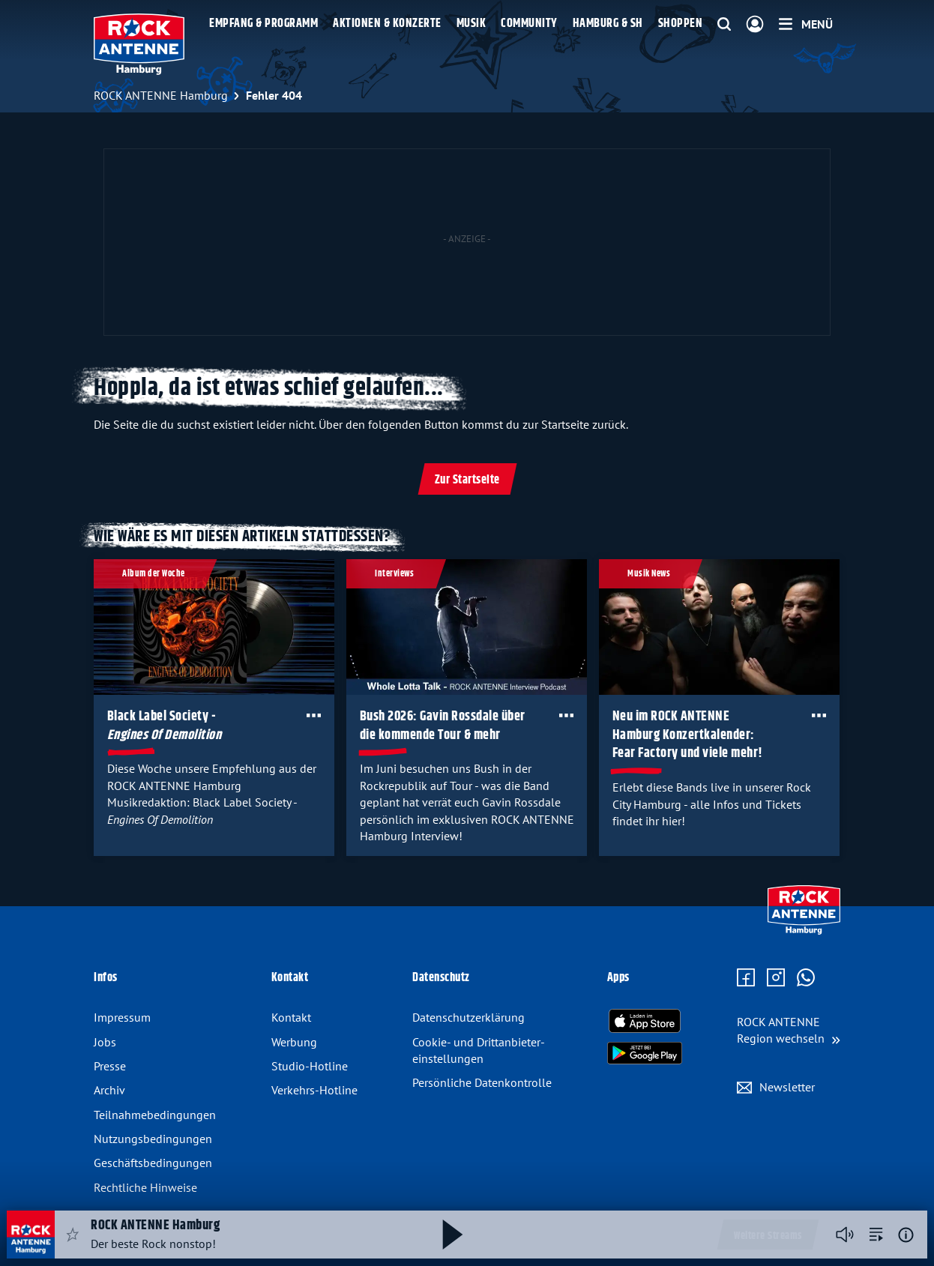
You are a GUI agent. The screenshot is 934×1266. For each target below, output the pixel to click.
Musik (471, 23)
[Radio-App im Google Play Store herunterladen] (644, 1053)
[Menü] (805, 24)
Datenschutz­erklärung (468, 1017)
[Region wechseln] (788, 1030)
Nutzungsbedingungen (153, 1138)
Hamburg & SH (608, 23)
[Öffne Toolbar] (313, 715)
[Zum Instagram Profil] (776, 978)
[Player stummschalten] (845, 1234)
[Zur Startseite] (804, 931)
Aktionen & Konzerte (387, 23)
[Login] (754, 24)
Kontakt (291, 1017)
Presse (110, 1065)
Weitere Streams (768, 1236)
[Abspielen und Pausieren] (452, 1234)
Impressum (122, 1017)
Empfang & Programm (263, 23)
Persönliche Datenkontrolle (482, 1082)
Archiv (109, 1089)
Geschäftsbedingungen (153, 1162)
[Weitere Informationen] (906, 1235)
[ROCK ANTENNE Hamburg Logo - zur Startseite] (139, 44)
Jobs (105, 1041)
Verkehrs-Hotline (314, 1089)
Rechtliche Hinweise (145, 1187)
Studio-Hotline (309, 1065)
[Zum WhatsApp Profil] (806, 978)
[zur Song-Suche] (876, 1234)
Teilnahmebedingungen (155, 1114)
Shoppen (680, 23)
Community (529, 23)
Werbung (294, 1041)
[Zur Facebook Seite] (746, 978)
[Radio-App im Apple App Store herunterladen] (644, 1021)
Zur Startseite (467, 480)
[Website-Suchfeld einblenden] (724, 25)
